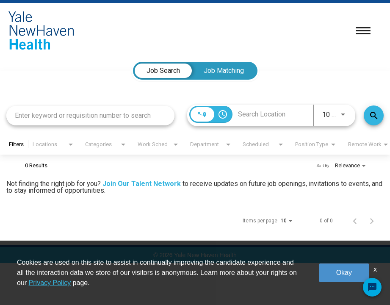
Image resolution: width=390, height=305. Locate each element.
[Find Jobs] (374, 115)
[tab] (163, 71)
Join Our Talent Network (141, 184)
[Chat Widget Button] (372, 287)
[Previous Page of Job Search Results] (354, 220)
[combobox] (90, 115)
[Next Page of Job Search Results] (371, 220)
